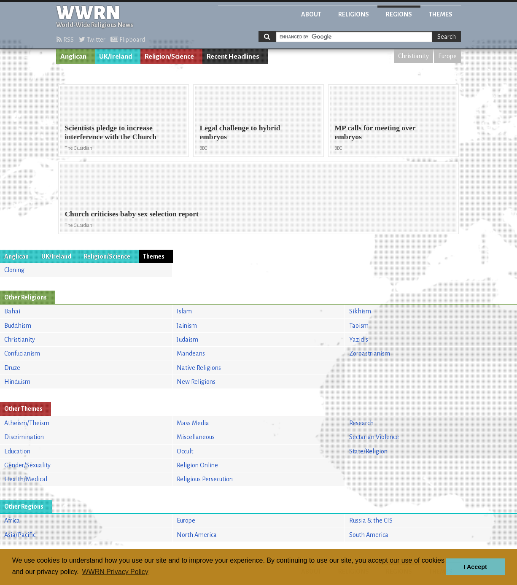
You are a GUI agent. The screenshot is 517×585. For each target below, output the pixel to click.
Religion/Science (169, 56)
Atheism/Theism (26, 423)
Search (446, 36)
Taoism (359, 325)
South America (368, 534)
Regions (399, 14)
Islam (184, 311)
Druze (12, 367)
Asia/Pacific (19, 534)
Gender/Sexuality (27, 465)
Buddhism (17, 325)
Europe (447, 56)
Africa (12, 520)
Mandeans (191, 353)
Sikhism (360, 311)
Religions (353, 14)
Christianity (413, 56)
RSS (65, 39)
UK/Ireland (115, 56)
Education (17, 451)
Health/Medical (25, 479)
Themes (440, 14)
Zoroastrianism (369, 353)
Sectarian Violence (374, 437)
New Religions (196, 381)
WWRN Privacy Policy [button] (115, 571)
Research (361, 423)
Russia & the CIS (371, 520)
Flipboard (127, 39)
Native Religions (199, 367)
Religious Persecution (205, 479)
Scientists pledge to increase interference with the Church (110, 132)
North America (197, 534)
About (311, 14)
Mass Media (193, 423)
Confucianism (22, 353)
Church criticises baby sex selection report (131, 214)
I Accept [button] (475, 566)
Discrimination (24, 437)
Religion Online (197, 465)
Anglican (73, 56)
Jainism (187, 325)
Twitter (92, 39)
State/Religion (368, 451)
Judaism (187, 339)
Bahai (12, 311)
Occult (185, 451)
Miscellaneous (196, 437)
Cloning (14, 270)
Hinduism (17, 381)
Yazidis (358, 339)
